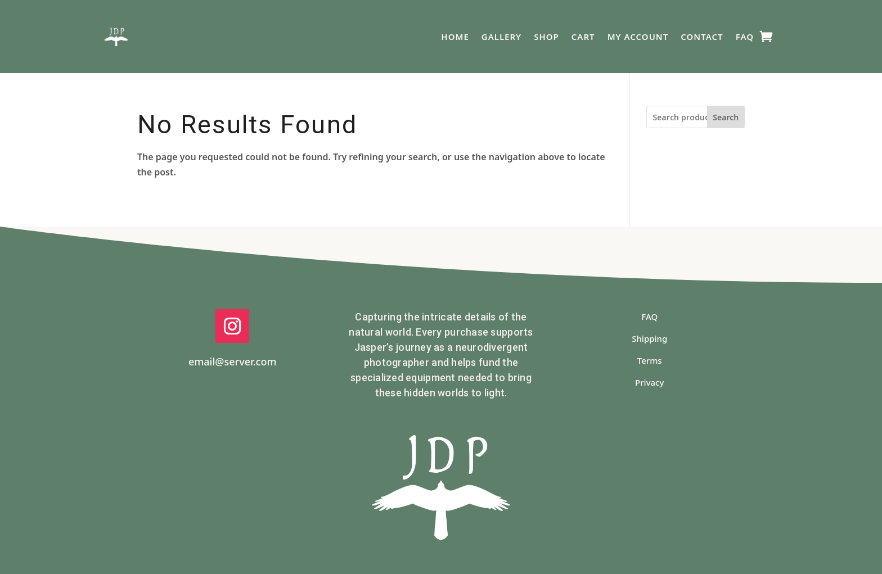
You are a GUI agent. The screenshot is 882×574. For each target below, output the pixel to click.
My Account (638, 36)
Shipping (649, 338)
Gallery (501, 36)
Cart (583, 36)
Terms (649, 360)
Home (455, 36)
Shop (546, 36)
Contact (702, 36)
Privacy (649, 382)
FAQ (745, 36)
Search (726, 117)
